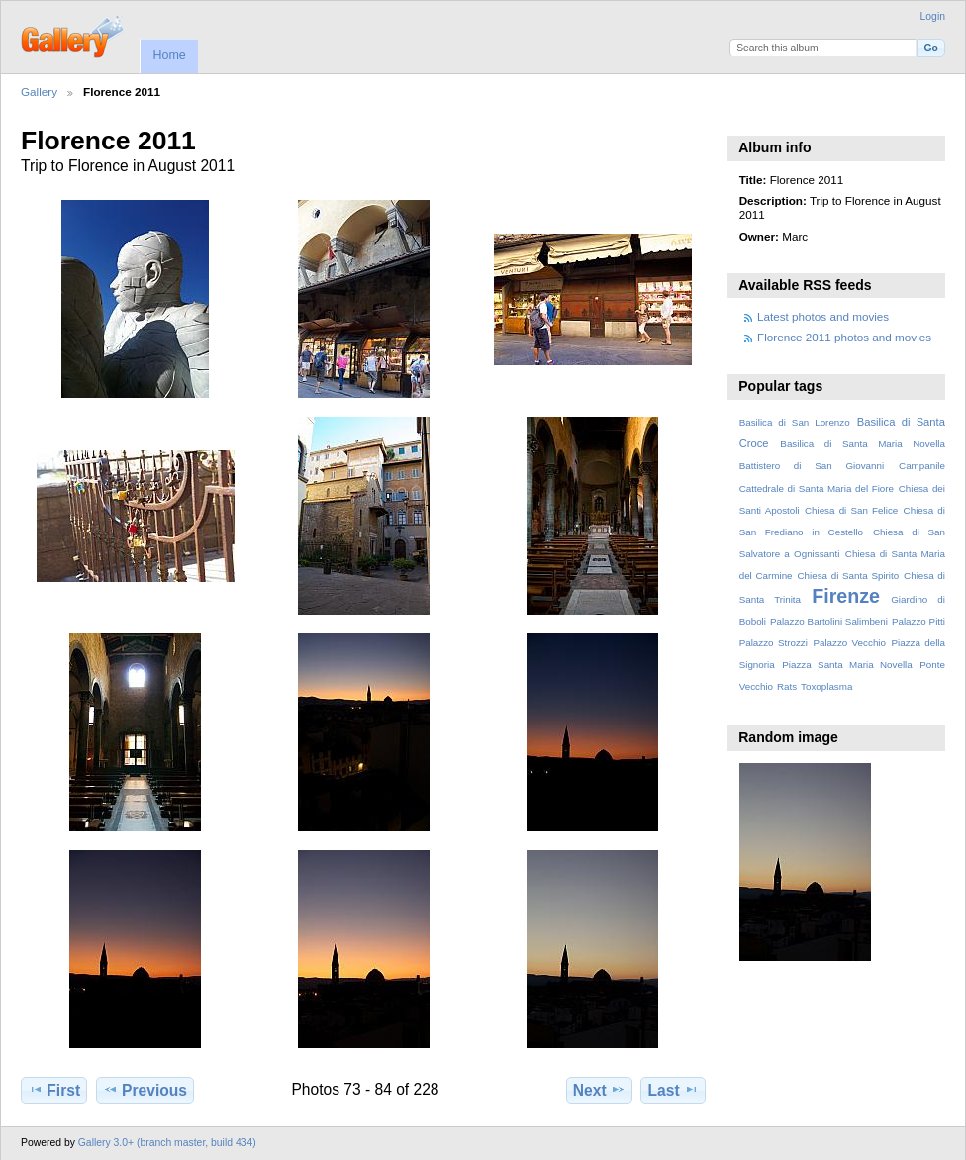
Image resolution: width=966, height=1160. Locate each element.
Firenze (846, 596)
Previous (145, 1090)
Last (673, 1090)
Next (599, 1090)
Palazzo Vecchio (849, 642)
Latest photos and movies (823, 316)
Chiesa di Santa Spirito (848, 575)
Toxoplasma (826, 686)
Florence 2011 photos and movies (844, 337)
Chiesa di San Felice (851, 510)
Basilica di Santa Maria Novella (862, 443)
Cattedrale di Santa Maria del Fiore (816, 488)
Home (168, 55)
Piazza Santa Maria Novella (847, 664)
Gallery (39, 91)
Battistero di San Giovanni (811, 465)
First (54, 1090)
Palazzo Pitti (918, 621)
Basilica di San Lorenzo (794, 422)
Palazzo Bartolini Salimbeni (829, 621)
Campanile (922, 465)
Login (932, 16)
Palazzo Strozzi (773, 642)
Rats (787, 686)
